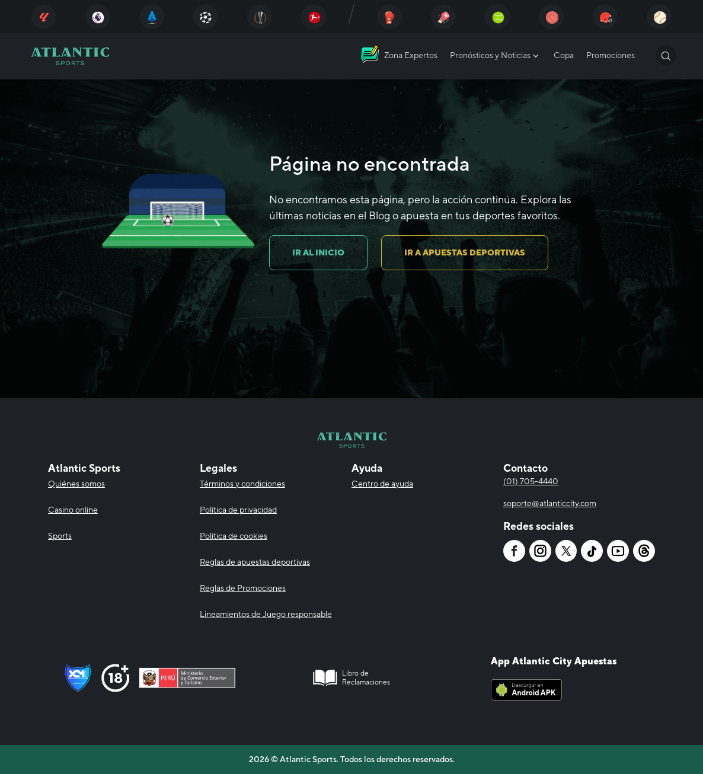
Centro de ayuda (382, 483)
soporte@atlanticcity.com (549, 503)
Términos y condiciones (242, 483)
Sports (60, 535)
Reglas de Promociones (243, 588)
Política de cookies (233, 535)
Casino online (73, 509)
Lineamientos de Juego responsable (266, 614)
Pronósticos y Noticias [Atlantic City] (495, 55)
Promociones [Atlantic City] (610, 55)
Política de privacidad (238, 509)
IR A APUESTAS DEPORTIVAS (464, 252)
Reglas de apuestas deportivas (255, 562)
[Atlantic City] (43, 16)
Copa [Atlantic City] (564, 55)
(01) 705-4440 (530, 481)
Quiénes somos (76, 483)
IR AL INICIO (318, 252)
